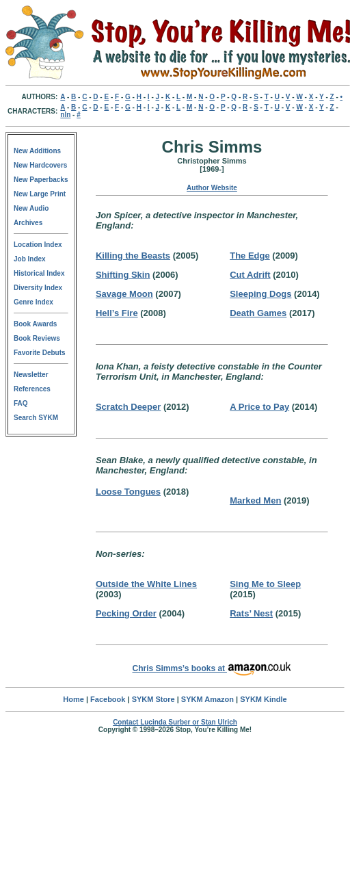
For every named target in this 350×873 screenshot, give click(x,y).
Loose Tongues (128, 491)
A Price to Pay (259, 407)
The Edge (250, 255)
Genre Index (33, 302)
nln (65, 114)
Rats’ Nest (251, 613)
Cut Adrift (250, 275)
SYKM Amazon (207, 699)
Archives (28, 222)
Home (73, 699)
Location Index (38, 244)
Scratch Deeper (128, 407)
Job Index (30, 259)
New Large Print (40, 194)
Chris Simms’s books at (212, 668)
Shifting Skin (123, 275)
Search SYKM (36, 417)
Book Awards (35, 324)
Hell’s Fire (117, 313)
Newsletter (31, 374)
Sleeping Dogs (260, 294)
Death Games (258, 313)
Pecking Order (126, 613)
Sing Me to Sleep (265, 584)
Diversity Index (38, 287)
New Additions (37, 151)
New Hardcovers (40, 165)
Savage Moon (124, 294)
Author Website (212, 188)
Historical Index (39, 273)
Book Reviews (37, 338)
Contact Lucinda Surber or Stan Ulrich (175, 722)
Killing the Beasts (133, 255)
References (32, 389)
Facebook (107, 699)
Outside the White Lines (146, 584)
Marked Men (255, 500)
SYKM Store (153, 699)
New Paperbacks (41, 179)
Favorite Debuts (40, 352)
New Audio (31, 208)
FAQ (21, 403)
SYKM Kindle (263, 699)
